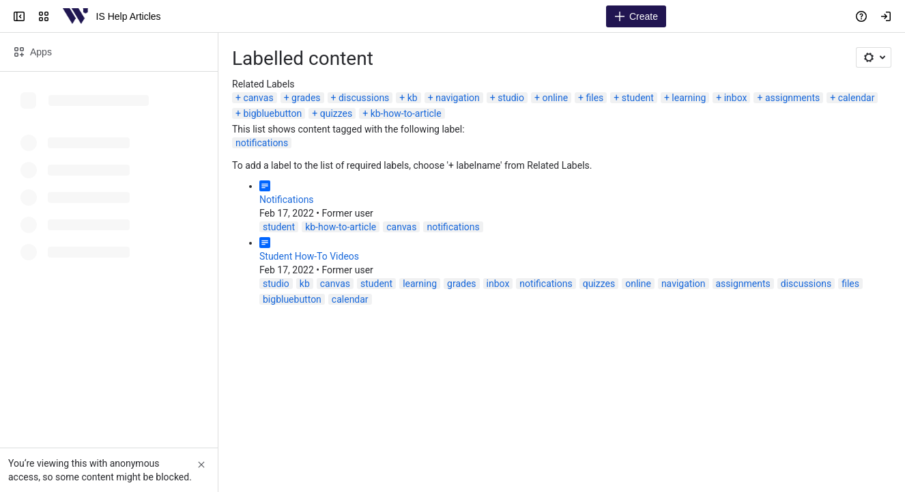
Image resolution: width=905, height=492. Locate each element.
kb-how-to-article (406, 113)
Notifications (286, 199)
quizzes (336, 113)
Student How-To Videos (309, 256)
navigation (457, 97)
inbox (735, 97)
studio (511, 97)
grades (306, 97)
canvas (258, 97)
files (595, 97)
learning (689, 97)
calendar (856, 97)
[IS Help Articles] (75, 16)
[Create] (636, 16)
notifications (261, 142)
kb (412, 97)
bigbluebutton (272, 113)
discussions (364, 97)
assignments (792, 97)
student (638, 97)
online (555, 97)
